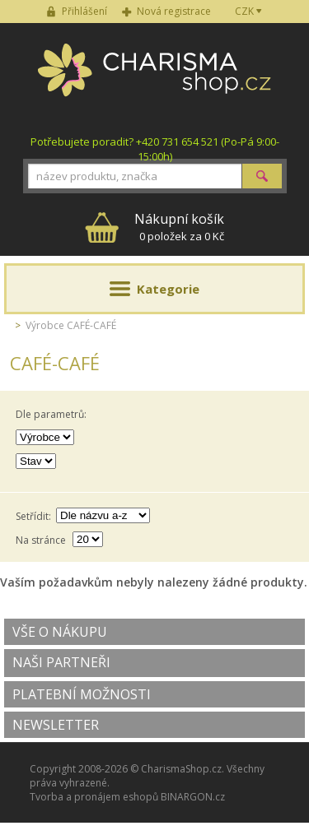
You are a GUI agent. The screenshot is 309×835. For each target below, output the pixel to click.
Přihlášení (84, 11)
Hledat (262, 176)
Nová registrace (174, 11)
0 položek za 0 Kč (179, 227)
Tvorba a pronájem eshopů (94, 797)
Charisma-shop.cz (154, 79)
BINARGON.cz (193, 797)
